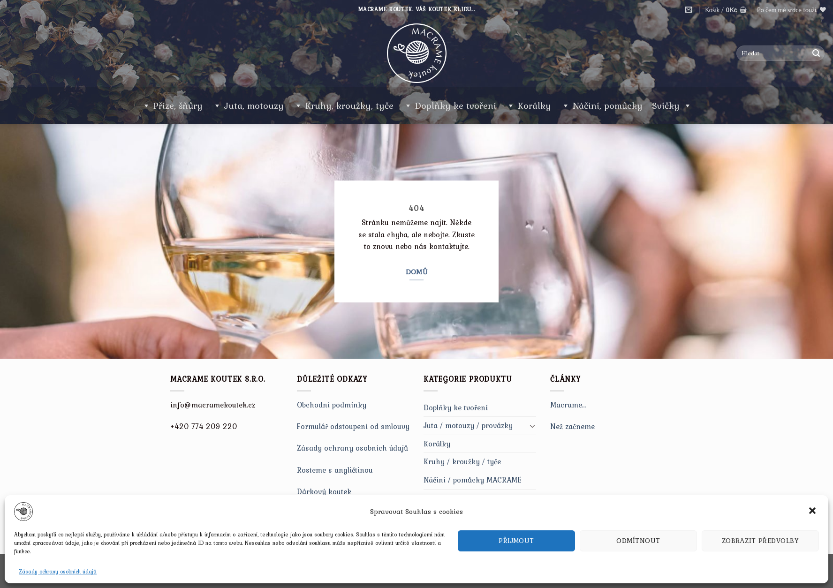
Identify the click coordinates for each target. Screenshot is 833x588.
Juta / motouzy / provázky (468, 425)
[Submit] (816, 53)
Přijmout (516, 540)
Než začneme (572, 426)
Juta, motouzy (254, 105)
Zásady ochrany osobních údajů (58, 571)
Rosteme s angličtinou (335, 469)
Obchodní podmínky (331, 404)
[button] (813, 511)
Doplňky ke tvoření (455, 105)
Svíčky (672, 105)
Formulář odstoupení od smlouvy (353, 426)
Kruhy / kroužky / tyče (462, 461)
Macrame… (568, 404)
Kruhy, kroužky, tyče (349, 105)
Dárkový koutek (324, 491)
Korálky (534, 105)
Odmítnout (638, 540)
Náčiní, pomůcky (608, 105)
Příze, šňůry (178, 105)
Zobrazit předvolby (760, 540)
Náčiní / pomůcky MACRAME (473, 479)
